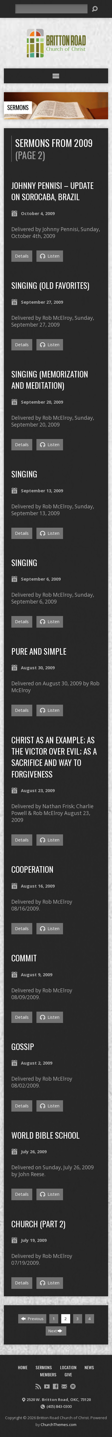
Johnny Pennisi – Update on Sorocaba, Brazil (52, 191)
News (89, 1367)
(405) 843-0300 (59, 1406)
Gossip (22, 1046)
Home (22, 1367)
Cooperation (32, 869)
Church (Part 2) (38, 1223)
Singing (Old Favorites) (50, 285)
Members (48, 1374)
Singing (24, 474)
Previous (32, 1318)
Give (68, 1374)
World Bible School (45, 1135)
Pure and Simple (38, 651)
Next (55, 1330)
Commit (24, 958)
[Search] (51, 8)
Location (68, 1367)
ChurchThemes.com (58, 1424)
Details (22, 256)
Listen (49, 256)
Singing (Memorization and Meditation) (49, 379)
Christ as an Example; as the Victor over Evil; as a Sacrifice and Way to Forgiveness (54, 757)
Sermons (18, 107)
